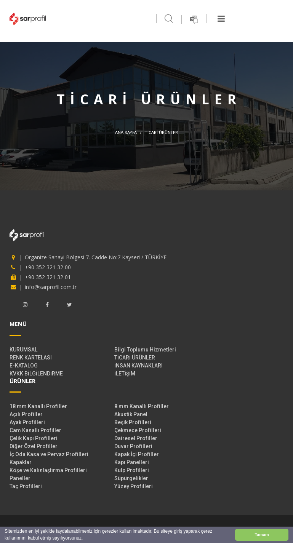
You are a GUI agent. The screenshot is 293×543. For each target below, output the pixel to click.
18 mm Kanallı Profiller (38, 406)
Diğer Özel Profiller (34, 446)
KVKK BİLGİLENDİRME (36, 374)
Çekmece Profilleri (137, 430)
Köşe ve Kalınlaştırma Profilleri (48, 470)
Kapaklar (21, 462)
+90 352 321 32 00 (48, 267)
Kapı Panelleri (131, 462)
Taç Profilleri (26, 486)
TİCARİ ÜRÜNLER (134, 358)
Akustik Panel (130, 414)
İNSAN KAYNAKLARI (138, 366)
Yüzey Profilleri (133, 486)
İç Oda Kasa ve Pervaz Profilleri (49, 454)
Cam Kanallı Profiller (35, 430)
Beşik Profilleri (132, 422)
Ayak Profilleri (27, 422)
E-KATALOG (24, 366)
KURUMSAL (23, 350)
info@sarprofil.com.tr (51, 287)
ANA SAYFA (126, 132)
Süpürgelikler (131, 478)
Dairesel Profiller (135, 438)
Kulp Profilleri (131, 470)
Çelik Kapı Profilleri (34, 438)
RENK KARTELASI (31, 358)
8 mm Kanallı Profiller (141, 406)
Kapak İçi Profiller (136, 454)
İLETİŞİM (124, 374)
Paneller (20, 478)
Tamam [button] (262, 534)
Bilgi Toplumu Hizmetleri (145, 350)
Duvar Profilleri (133, 446)
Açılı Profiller (26, 414)
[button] (85, 539)
